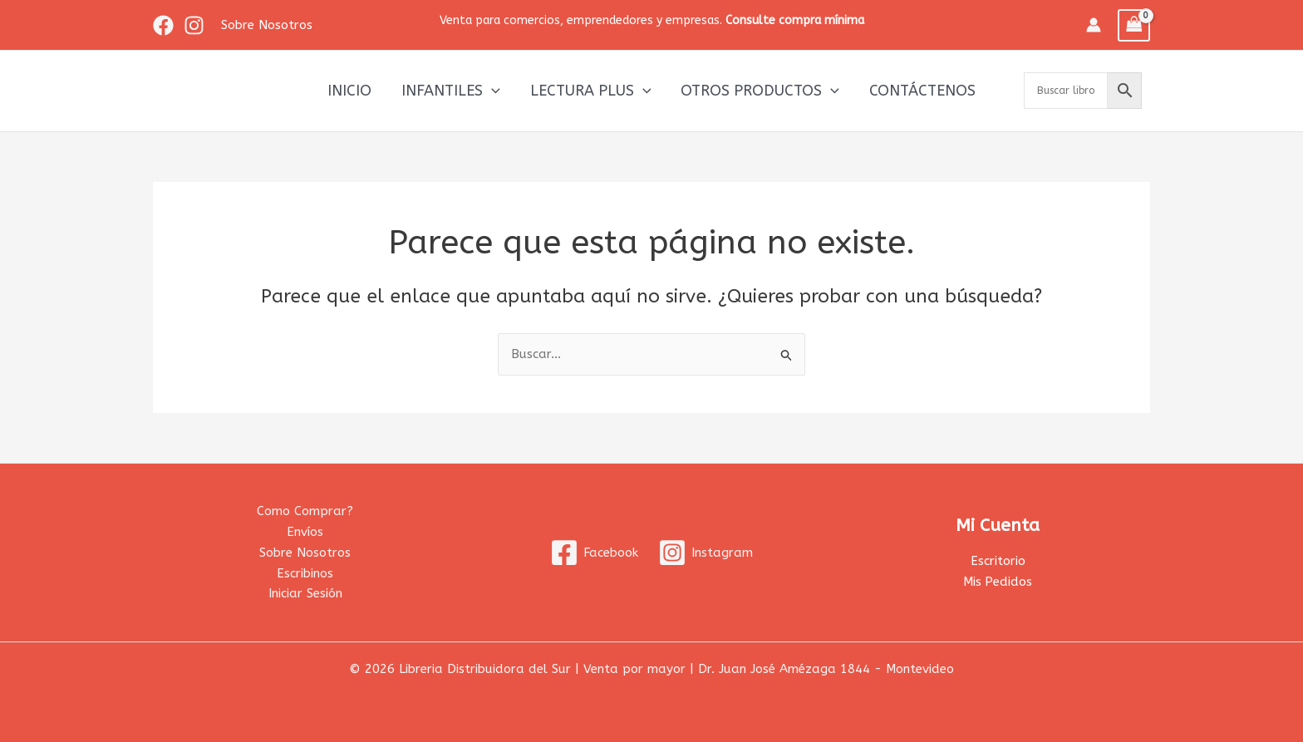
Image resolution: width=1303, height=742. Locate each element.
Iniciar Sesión (305, 593)
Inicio (349, 90)
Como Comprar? (305, 511)
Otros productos (760, 90)
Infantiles (450, 90)
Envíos (305, 531)
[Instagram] (194, 25)
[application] (491, 90)
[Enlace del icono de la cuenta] (1093, 24)
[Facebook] (163, 25)
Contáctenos (922, 90)
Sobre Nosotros (305, 552)
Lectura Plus (591, 90)
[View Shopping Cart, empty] (1134, 25)
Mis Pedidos (998, 581)
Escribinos (305, 573)
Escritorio (998, 560)
